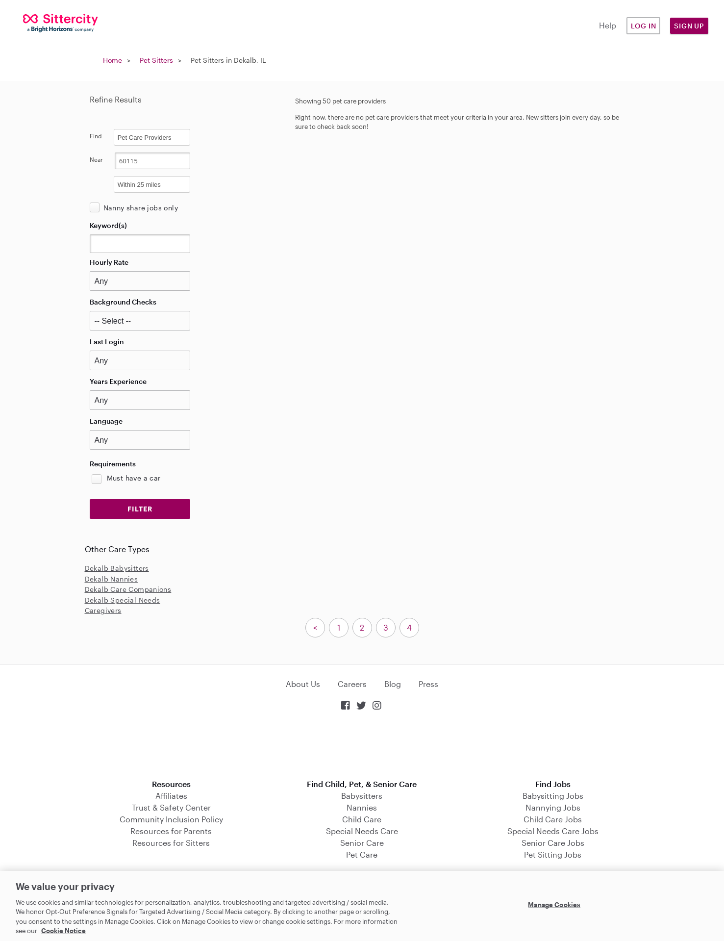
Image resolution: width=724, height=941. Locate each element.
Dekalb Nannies (111, 579)
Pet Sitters (156, 60)
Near (96, 159)
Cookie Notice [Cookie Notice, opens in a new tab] (63, 931)
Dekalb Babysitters (117, 568)
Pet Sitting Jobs (552, 854)
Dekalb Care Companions (128, 589)
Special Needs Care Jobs (553, 831)
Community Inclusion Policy (171, 819)
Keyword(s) (108, 225)
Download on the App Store (362, 746)
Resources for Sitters (171, 842)
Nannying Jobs (552, 807)
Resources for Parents (171, 831)
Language (106, 421)
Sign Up (689, 26)
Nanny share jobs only (140, 207)
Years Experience (118, 381)
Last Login (107, 341)
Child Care (361, 819)
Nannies (362, 807)
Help (607, 25)
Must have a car (134, 478)
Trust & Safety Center (171, 807)
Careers (352, 683)
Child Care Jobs (553, 819)
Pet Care (361, 854)
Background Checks (123, 302)
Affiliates (171, 795)
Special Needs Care (362, 831)
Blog (392, 683)
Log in (643, 26)
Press (428, 683)
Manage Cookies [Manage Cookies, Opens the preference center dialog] (554, 905)
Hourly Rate (109, 262)
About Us (303, 683)
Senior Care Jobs (553, 842)
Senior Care (362, 842)
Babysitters (361, 795)
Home (112, 60)
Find (96, 135)
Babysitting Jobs (553, 795)
